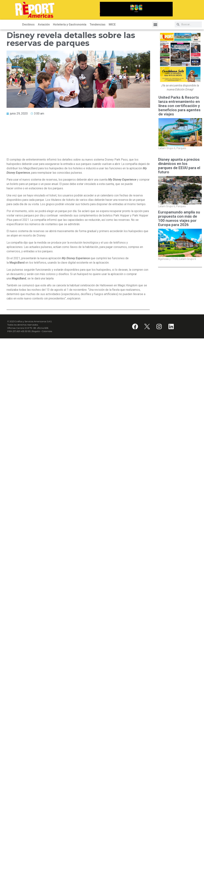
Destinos (28, 24)
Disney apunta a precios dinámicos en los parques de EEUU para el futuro (179, 165)
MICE (112, 24)
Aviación (44, 24)
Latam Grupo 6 (167, 148)
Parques (181, 148)
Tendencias (97, 24)
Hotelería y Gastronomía (69, 24)
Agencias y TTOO (168, 282)
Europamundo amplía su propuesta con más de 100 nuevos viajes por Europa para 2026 (179, 241)
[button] (155, 24)
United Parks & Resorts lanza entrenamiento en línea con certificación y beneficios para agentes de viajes (179, 105)
